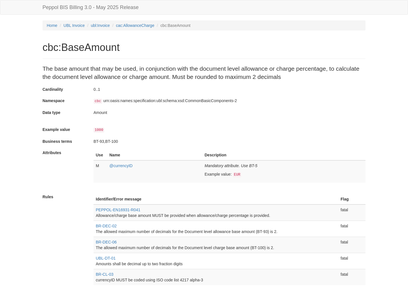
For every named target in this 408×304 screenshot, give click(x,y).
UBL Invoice (74, 25)
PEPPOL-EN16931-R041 (118, 210)
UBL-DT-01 (106, 258)
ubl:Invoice (100, 25)
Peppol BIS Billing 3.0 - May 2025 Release (90, 7)
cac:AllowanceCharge (135, 25)
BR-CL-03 (104, 274)
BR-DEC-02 (106, 226)
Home (52, 25)
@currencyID (121, 165)
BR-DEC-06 (106, 242)
